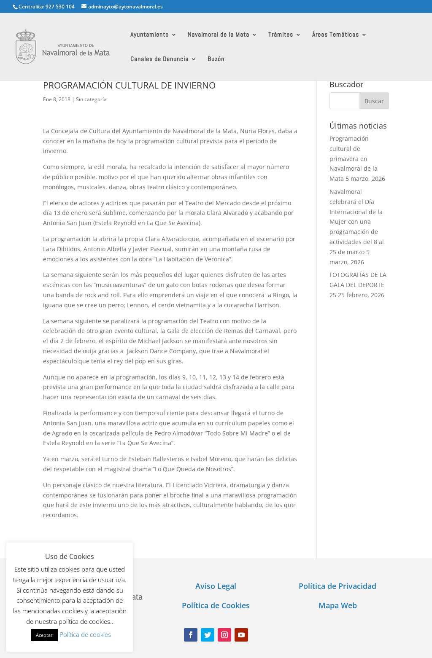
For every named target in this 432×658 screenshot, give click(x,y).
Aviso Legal (215, 586)
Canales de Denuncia (159, 59)
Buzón (216, 59)
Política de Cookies (216, 605)
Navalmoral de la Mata (218, 35)
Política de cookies (85, 634)
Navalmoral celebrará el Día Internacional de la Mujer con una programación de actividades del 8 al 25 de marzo (356, 222)
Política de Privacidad (337, 586)
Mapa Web (338, 605)
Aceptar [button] (44, 635)
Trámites (280, 35)
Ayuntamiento (149, 35)
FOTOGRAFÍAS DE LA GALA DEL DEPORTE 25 (357, 285)
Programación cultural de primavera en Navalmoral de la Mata (353, 158)
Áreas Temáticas (335, 35)
